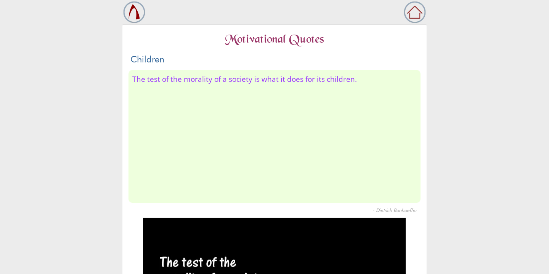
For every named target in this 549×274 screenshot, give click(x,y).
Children (147, 59)
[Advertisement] (274, 142)
